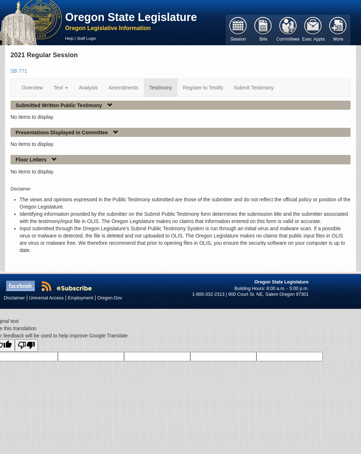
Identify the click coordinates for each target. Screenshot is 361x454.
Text (61, 88)
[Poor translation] (26, 345)
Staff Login (86, 38)
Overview (32, 88)
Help (69, 38)
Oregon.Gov (109, 297)
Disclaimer (14, 297)
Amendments (123, 88)
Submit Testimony (254, 88)
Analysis (88, 88)
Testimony (160, 88)
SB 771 (18, 71)
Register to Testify (203, 88)
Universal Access (46, 297)
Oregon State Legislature (131, 17)
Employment (80, 297)
